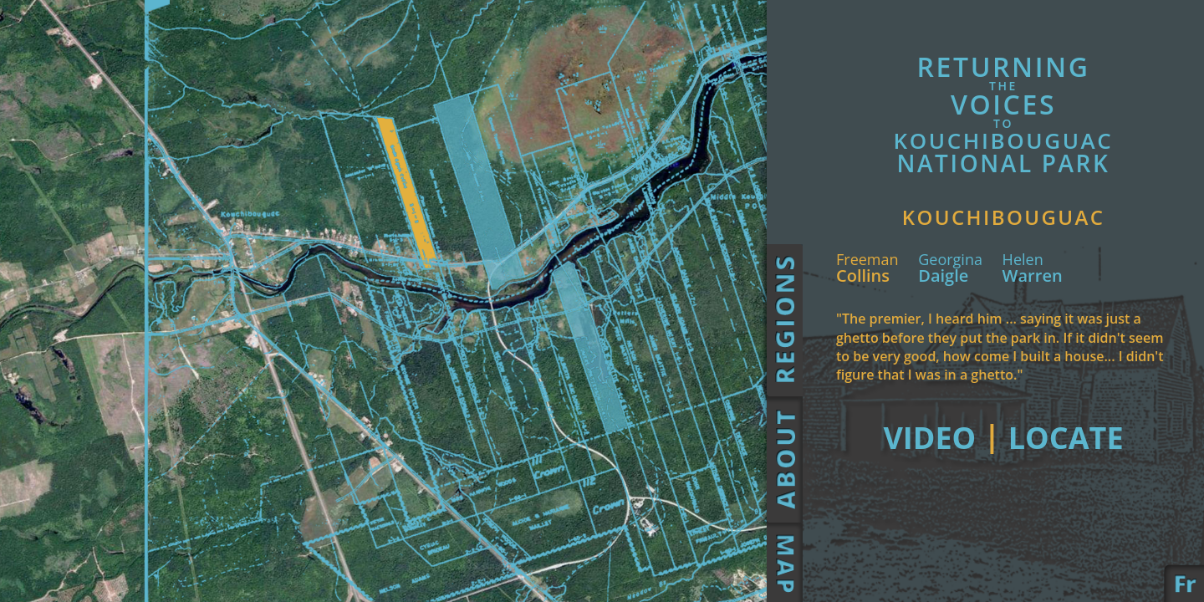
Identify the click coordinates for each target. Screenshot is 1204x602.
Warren (1032, 291)
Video (1003, 461)
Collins (867, 291)
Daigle (950, 291)
